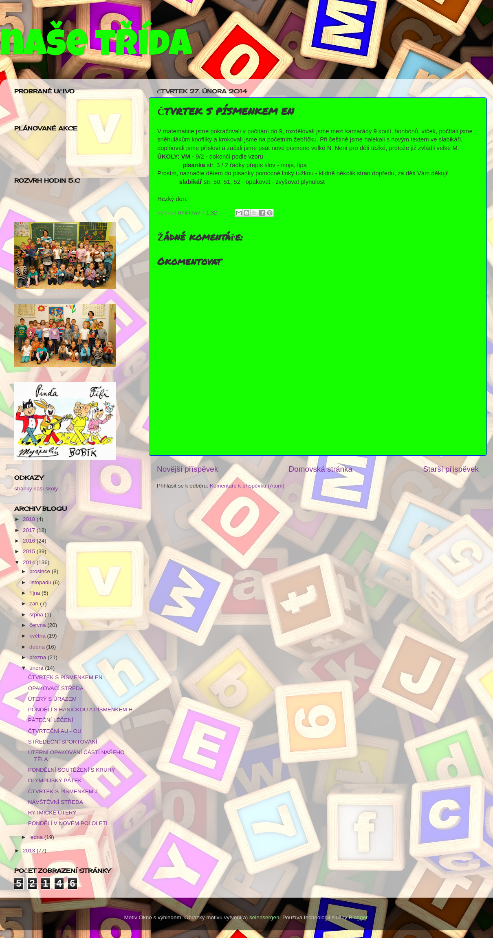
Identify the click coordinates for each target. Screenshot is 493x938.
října (35, 593)
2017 (30, 530)
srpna (37, 614)
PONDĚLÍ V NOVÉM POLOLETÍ (68, 823)
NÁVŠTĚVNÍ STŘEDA (55, 802)
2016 (30, 541)
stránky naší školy (36, 489)
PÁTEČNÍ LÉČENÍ (50, 720)
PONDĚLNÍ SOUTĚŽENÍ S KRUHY (71, 770)
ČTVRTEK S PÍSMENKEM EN (65, 677)
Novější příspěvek (187, 469)
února (37, 668)
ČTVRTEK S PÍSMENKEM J (63, 791)
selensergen (264, 917)
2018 (30, 519)
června (38, 625)
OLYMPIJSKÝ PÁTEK (55, 780)
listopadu (41, 582)
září (34, 603)
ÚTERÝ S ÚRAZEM (52, 699)
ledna (36, 837)
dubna (37, 647)
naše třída (96, 47)
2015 (30, 551)
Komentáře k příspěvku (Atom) (247, 486)
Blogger (358, 917)
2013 (30, 851)
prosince (40, 571)
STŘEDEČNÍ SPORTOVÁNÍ (62, 742)
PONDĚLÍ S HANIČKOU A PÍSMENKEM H (80, 709)
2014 (30, 562)
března (38, 657)
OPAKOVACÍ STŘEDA (56, 688)
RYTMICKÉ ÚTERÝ (52, 813)
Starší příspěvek (451, 469)
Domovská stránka (320, 469)
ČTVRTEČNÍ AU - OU (54, 731)
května (38, 636)
